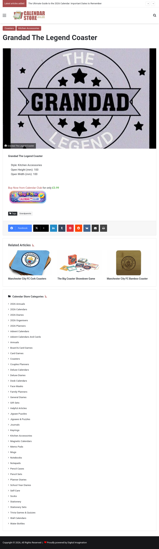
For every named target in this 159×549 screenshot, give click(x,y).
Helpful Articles (18, 408)
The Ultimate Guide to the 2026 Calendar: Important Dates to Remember (65, 3)
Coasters (9, 28)
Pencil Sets (16, 474)
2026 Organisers (19, 320)
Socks (13, 496)
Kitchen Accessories (28, 28)
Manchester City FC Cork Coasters (27, 278)
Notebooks (16, 457)
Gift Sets (14, 402)
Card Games (16, 353)
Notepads (15, 463)
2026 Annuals (17, 303)
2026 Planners (18, 325)
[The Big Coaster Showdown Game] (79, 262)
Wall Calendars (18, 518)
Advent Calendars (19, 331)
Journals (15, 424)
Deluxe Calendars (19, 369)
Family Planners (18, 391)
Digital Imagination (77, 542)
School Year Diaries (20, 485)
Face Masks (16, 386)
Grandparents (25, 213)
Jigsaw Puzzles (18, 413)
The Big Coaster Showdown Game (76, 278)
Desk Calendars (18, 380)
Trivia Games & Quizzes (22, 512)
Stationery (15, 501)
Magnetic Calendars (21, 441)
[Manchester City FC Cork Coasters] (30, 262)
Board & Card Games (21, 347)
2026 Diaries (17, 314)
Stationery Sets (18, 507)
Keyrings (14, 430)
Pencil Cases (17, 468)
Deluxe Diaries (17, 375)
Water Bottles (17, 523)
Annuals (14, 342)
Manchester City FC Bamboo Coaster (127, 278)
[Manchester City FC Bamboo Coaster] (129, 262)
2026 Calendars (18, 309)
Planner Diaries (18, 479)
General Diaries (18, 397)
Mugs (13, 452)
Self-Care (15, 490)
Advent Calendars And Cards (25, 336)
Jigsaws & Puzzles (20, 419)
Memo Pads (16, 446)
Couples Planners (19, 364)
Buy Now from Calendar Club (25, 187)
